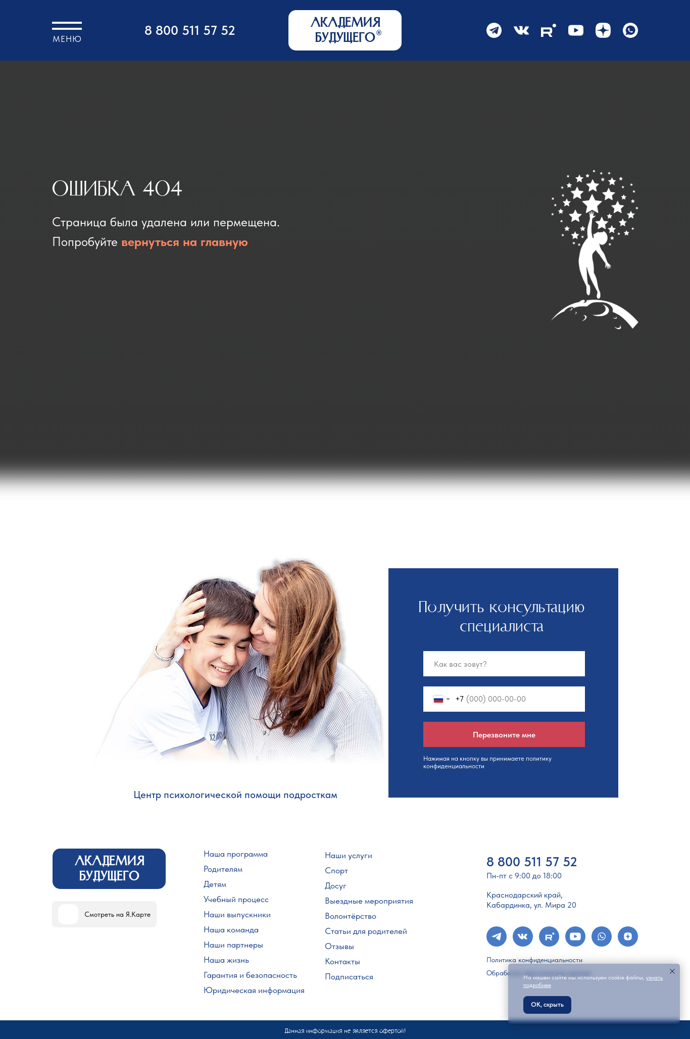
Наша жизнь (226, 960)
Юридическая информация (254, 990)
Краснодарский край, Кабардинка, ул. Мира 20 (531, 900)
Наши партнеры (233, 944)
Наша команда (231, 929)
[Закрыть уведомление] (672, 971)
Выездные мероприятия (369, 901)
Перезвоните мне (504, 734)
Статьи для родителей (366, 931)
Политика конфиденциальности (534, 960)
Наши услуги (348, 855)
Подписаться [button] (349, 976)
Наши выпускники (237, 914)
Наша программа (236, 854)
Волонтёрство (350, 916)
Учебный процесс (236, 899)
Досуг (336, 885)
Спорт (336, 870)
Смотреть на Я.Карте (117, 914)
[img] (68, 914)
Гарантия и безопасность (250, 975)
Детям (215, 884)
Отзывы (339, 946)
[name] (504, 663)
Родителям (223, 869)
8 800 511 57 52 (189, 30)
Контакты (342, 961)
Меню (67, 39)
